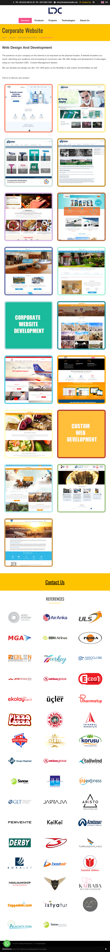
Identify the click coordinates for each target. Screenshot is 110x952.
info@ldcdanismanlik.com (65, 2)
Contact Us (85, 2)
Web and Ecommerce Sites (27, 37)
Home (4, 37)
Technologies (68, 20)
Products (39, 20)
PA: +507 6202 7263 (44, 2)
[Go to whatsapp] (6, 943)
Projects (53, 20)
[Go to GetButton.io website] (6, 949)
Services (25, 20)
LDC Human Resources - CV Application (29, 944)
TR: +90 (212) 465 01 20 (23, 2)
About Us (84, 20)
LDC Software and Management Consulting (31, 949)
